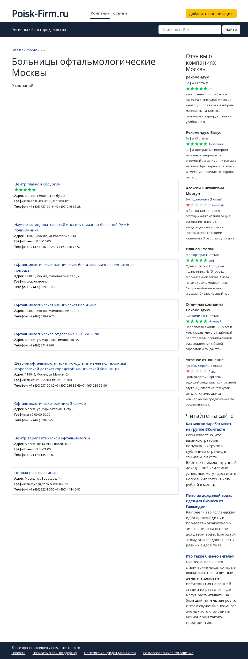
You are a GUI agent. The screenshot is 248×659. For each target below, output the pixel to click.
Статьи (120, 13)
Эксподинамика (197, 199)
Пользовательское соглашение (168, 653)
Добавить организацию (211, 13)
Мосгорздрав (195, 255)
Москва (59, 30)
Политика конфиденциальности (110, 653)
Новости (18, 653)
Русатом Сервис (197, 366)
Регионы (20, 30)
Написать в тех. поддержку (55, 653)
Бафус (190, 83)
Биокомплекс (195, 316)
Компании (100, 13)
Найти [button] (231, 29)
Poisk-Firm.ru (40, 13)
